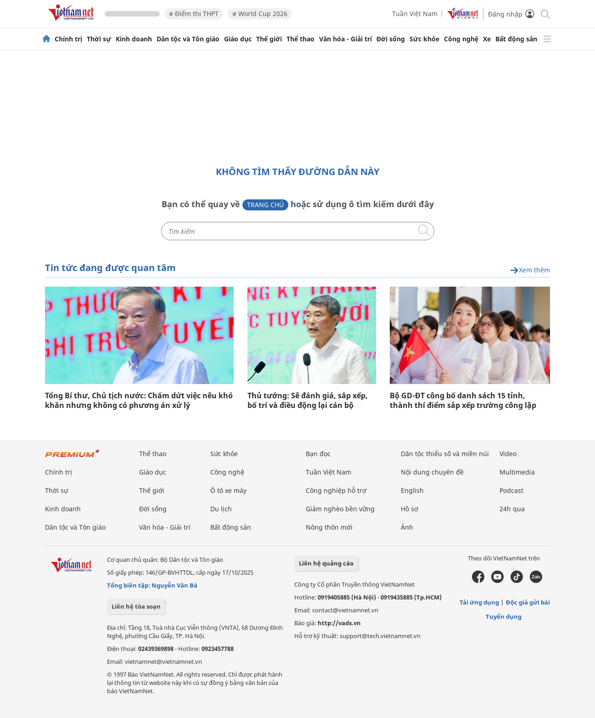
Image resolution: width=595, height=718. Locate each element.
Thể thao (300, 39)
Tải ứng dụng (479, 602)
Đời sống (390, 39)
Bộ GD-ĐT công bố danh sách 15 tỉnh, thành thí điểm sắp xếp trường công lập (463, 400)
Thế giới (269, 39)
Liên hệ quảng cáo (326, 563)
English (412, 490)
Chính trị (68, 39)
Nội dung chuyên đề (432, 472)
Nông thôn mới (329, 527)
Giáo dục (238, 39)
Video (508, 453)
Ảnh (407, 527)
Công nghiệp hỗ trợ (336, 490)
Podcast (511, 490)
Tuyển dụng (504, 616)
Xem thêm (530, 270)
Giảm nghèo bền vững (340, 508)
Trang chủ (265, 204)
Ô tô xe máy (228, 490)
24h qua (512, 508)
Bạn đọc (318, 453)
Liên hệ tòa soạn (136, 606)
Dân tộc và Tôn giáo (188, 39)
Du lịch (221, 508)
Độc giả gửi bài (528, 602)
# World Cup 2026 (259, 13)
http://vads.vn (339, 623)
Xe (487, 39)
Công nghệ (461, 39)
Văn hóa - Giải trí (345, 39)
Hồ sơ (409, 508)
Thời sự (99, 39)
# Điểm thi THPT (194, 13)
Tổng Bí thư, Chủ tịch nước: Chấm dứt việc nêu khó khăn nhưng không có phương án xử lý (139, 400)
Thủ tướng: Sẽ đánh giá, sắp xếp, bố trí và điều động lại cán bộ (307, 400)
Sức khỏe (424, 39)
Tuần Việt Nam (415, 13)
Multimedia (517, 472)
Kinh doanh (134, 39)
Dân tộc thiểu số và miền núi (445, 453)
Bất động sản (516, 39)
